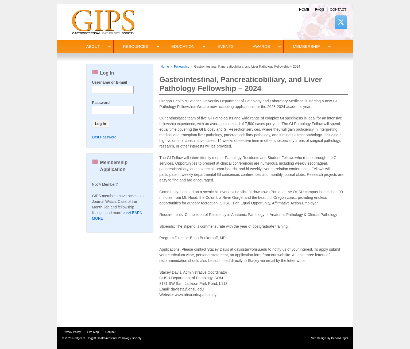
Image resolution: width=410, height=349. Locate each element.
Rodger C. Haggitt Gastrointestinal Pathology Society (107, 338)
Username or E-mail (109, 82)
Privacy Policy (72, 332)
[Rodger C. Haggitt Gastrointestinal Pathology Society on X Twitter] (341, 22)
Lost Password (104, 137)
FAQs (319, 9)
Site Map (93, 332)
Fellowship (181, 66)
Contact (338, 9)
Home (304, 9)
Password (101, 102)
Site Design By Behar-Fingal (329, 338)
